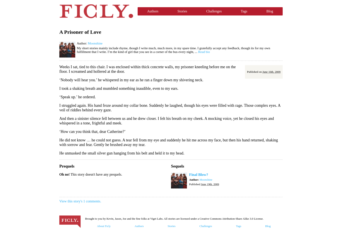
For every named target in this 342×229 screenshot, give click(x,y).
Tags (244, 11)
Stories (182, 11)
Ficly (96, 11)
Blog (269, 11)
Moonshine (95, 43)
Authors (153, 11)
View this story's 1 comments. (80, 201)
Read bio (204, 52)
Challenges (214, 11)
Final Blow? (198, 175)
